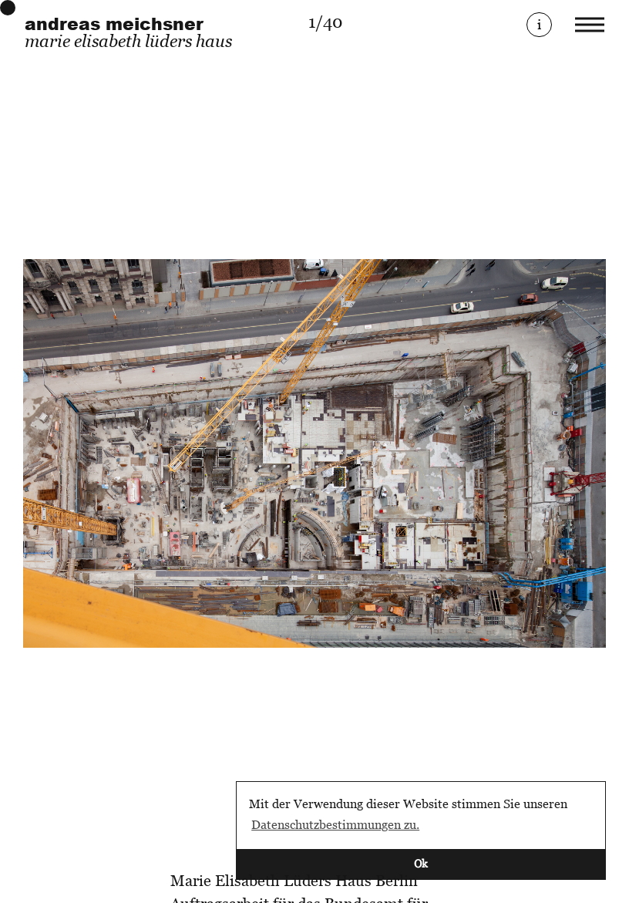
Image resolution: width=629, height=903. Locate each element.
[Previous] (168, 454)
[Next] (460, 454)
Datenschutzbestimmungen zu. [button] (335, 824)
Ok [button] (421, 863)
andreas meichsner (114, 23)
